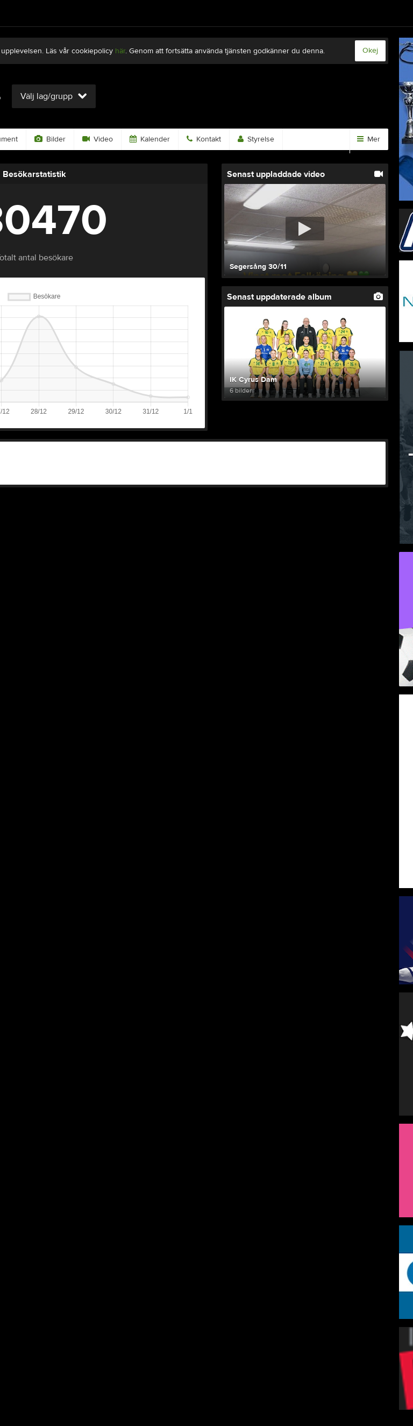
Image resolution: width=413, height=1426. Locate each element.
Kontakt (204, 139)
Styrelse (256, 139)
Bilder (50, 139)
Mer (368, 139)
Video (97, 139)
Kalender (150, 139)
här (120, 51)
